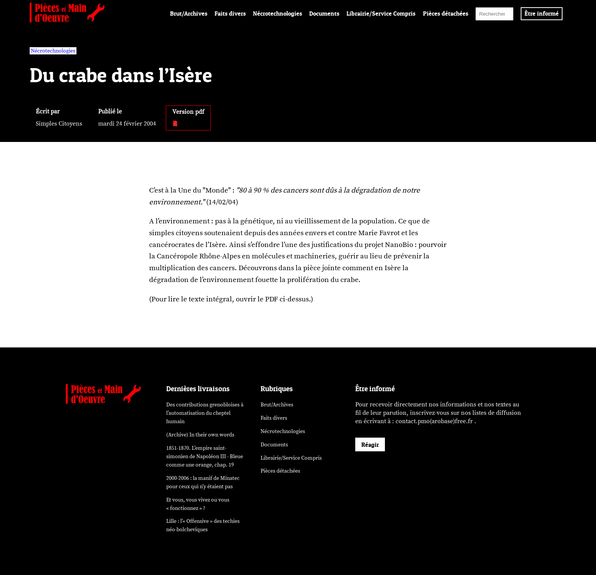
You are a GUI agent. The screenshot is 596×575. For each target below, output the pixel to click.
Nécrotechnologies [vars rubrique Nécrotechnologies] (53, 50)
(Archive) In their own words (200, 434)
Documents (324, 13)
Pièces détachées (445, 13)
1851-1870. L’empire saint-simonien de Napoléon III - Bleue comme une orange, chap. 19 (204, 456)
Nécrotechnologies (277, 13)
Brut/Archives (188, 13)
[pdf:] (175, 124)
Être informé (541, 13)
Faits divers (230, 13)
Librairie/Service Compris (380, 13)
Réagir (370, 444)
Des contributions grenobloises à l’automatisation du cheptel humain (204, 413)
